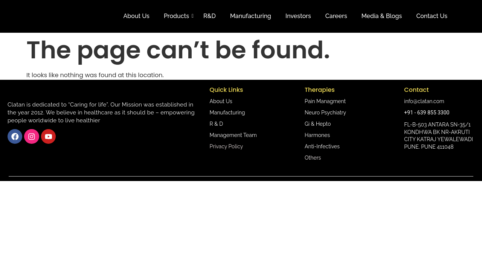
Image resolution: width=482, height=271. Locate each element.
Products (178, 16)
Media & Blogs (382, 16)
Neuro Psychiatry (325, 113)
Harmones (317, 135)
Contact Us (431, 16)
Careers (336, 16)
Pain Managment (325, 101)
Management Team (233, 135)
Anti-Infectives (322, 146)
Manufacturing (250, 16)
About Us (136, 16)
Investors (298, 16)
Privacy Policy (226, 146)
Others (313, 158)
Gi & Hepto (318, 124)
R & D (216, 124)
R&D (209, 16)
